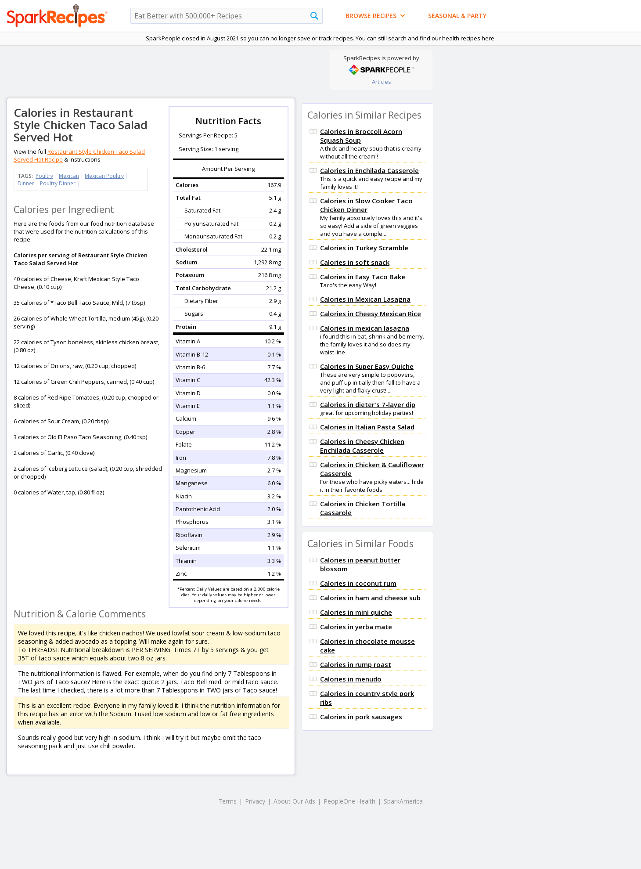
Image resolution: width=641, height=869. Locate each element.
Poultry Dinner (58, 183)
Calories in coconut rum (358, 583)
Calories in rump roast (355, 664)
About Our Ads (294, 801)
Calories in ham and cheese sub (370, 597)
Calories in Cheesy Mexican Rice (370, 313)
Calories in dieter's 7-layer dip (367, 404)
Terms (227, 801)
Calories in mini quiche (356, 612)
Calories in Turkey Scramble (364, 247)
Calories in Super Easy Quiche (367, 366)
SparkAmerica (403, 801)
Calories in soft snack (354, 262)
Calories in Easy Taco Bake (362, 276)
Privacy (255, 801)
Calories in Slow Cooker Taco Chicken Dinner (366, 205)
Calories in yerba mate (356, 626)
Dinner (26, 183)
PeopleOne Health (349, 801)
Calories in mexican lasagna (364, 328)
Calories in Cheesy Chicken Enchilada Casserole (362, 445)
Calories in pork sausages (361, 716)
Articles (381, 82)
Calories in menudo (351, 678)
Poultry (44, 176)
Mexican (69, 176)
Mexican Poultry (104, 176)
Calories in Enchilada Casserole (369, 170)
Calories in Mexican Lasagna (365, 299)
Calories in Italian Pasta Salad (367, 426)
